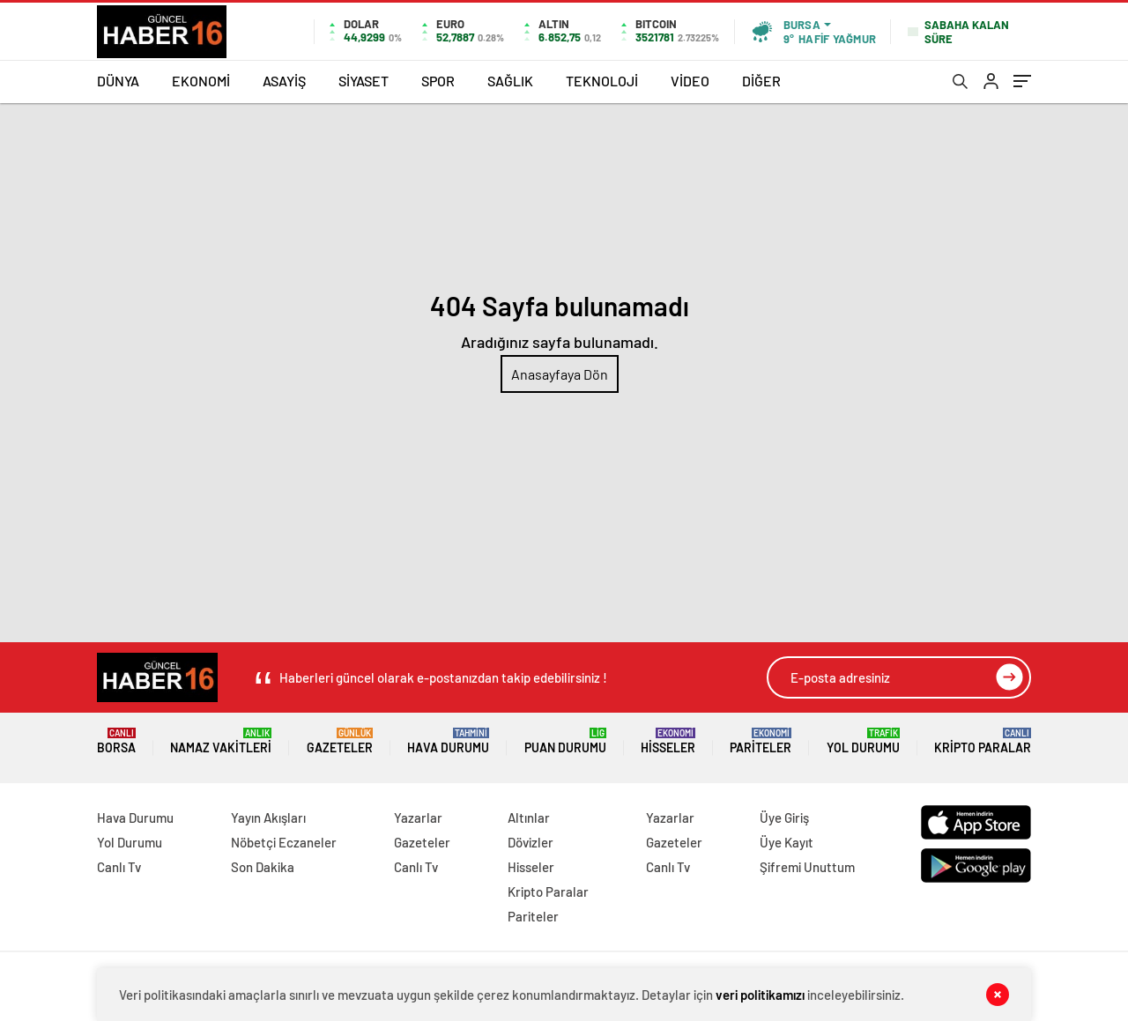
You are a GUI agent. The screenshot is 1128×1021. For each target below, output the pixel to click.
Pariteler (760, 741)
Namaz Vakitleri (220, 741)
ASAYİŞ (284, 80)
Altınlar (529, 817)
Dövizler (530, 842)
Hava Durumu (448, 741)
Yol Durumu (863, 741)
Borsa (116, 741)
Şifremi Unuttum (807, 867)
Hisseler (668, 741)
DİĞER (761, 80)
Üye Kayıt (786, 842)
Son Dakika (262, 867)
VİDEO (690, 80)
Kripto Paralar (982, 741)
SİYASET (363, 80)
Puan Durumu (565, 741)
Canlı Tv (119, 867)
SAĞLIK (510, 80)
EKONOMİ (201, 80)
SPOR (438, 80)
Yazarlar (418, 817)
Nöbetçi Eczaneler (284, 842)
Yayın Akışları (268, 817)
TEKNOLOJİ (602, 80)
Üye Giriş (784, 817)
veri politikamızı (760, 995)
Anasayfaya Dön (559, 374)
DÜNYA (118, 80)
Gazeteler (340, 741)
